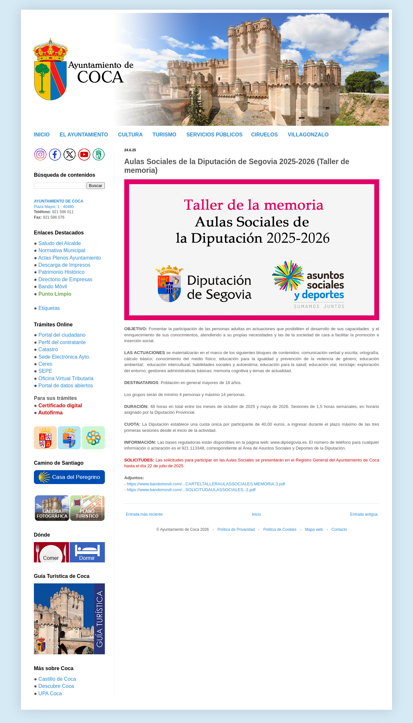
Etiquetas (49, 308)
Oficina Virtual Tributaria (65, 378)
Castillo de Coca (57, 679)
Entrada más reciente (144, 514)
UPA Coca (50, 693)
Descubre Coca (56, 686)
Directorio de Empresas (65, 279)
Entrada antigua (364, 514)
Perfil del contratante (62, 342)
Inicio (256, 514)
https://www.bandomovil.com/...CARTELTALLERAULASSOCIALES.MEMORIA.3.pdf (206, 483)
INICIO (42, 134)
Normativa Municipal (61, 250)
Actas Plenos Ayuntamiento (69, 258)
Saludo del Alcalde (59, 243)
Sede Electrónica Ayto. (64, 357)
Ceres (45, 364)
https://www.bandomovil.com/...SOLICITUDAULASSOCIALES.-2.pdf (191, 489)
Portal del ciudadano (62, 335)
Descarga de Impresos (64, 265)
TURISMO (164, 134)
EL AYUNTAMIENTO (84, 134)
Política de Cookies (280, 529)
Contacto (339, 529)
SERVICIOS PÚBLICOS (214, 134)
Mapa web (314, 529)
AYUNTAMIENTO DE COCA (58, 201)
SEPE (45, 371)
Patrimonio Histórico (61, 272)
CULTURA (130, 134)
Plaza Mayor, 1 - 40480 (54, 206)
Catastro (48, 349)
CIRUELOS (264, 134)
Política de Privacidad (236, 529)
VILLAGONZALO (308, 134)
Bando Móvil (52, 286)
